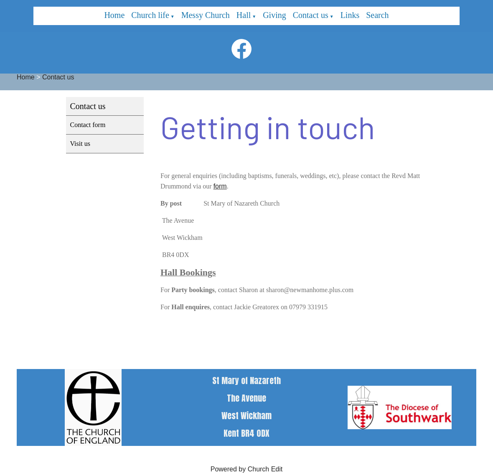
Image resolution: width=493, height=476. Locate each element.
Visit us (80, 143)
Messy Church (205, 15)
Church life (150, 15)
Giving (274, 15)
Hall (243, 15)
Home (114, 15)
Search (377, 15)
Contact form (88, 124)
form (219, 186)
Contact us (310, 15)
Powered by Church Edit (247, 469)
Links (350, 15)
